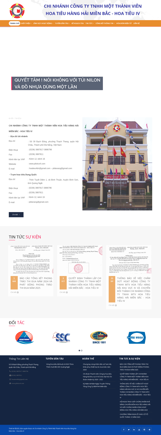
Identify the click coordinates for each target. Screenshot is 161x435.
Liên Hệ (136, 23)
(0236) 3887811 (16, 375)
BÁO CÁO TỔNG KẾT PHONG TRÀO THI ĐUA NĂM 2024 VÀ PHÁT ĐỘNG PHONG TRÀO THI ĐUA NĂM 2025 (134, 367)
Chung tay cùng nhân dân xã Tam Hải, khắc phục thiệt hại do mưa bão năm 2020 (97, 367)
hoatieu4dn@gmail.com (19, 379)
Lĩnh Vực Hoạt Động (43, 23)
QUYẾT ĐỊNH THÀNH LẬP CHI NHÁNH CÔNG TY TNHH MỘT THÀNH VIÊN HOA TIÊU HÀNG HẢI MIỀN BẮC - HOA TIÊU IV (134, 376)
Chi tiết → (16, 214)
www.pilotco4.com (17, 383)
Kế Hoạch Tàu (78, 23)
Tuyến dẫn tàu (62, 23)
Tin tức (90, 23)
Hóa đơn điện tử (124, 23)
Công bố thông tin (105, 23)
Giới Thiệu (26, 23)
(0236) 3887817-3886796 (19, 371)
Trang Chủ (14, 23)
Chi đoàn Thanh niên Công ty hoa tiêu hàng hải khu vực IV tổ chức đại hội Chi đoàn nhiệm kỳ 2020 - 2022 (97, 376)
